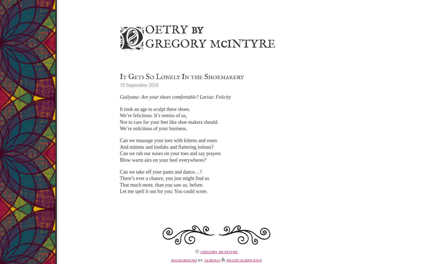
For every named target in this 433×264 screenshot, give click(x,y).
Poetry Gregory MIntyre (196, 36)
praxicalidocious (244, 260)
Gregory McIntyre (219, 251)
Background (184, 260)
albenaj (212, 260)
